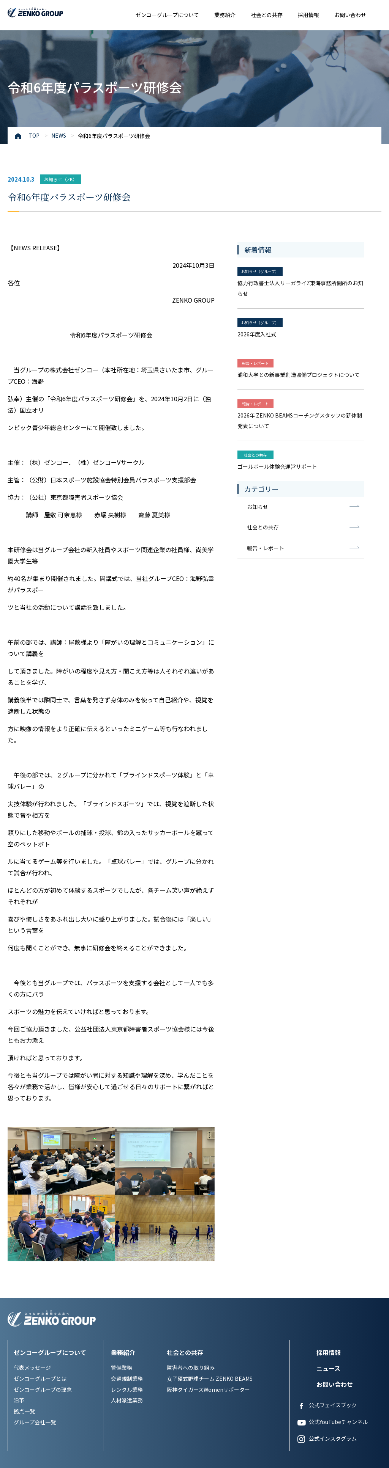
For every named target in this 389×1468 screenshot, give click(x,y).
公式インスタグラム (327, 1326)
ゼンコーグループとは (40, 1266)
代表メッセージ (32, 1255)
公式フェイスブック (327, 1293)
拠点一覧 (24, 1299)
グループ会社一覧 (35, 1310)
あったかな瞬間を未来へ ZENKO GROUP (52, 13)
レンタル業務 (127, 1277)
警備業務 (121, 1255)
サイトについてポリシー (86, 1454)
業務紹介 (225, 15)
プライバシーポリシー (30, 1454)
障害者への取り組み (191, 1255)
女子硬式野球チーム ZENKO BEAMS (210, 1266)
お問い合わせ (350, 15)
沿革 (19, 1288)
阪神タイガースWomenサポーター (208, 1277)
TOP (34, 135)
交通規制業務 (127, 1266)
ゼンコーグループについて (167, 15)
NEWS (58, 135)
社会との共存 (267, 15)
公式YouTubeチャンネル (332, 1310)
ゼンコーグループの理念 (43, 1277)
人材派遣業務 (127, 1288)
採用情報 (308, 15)
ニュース (328, 1256)
